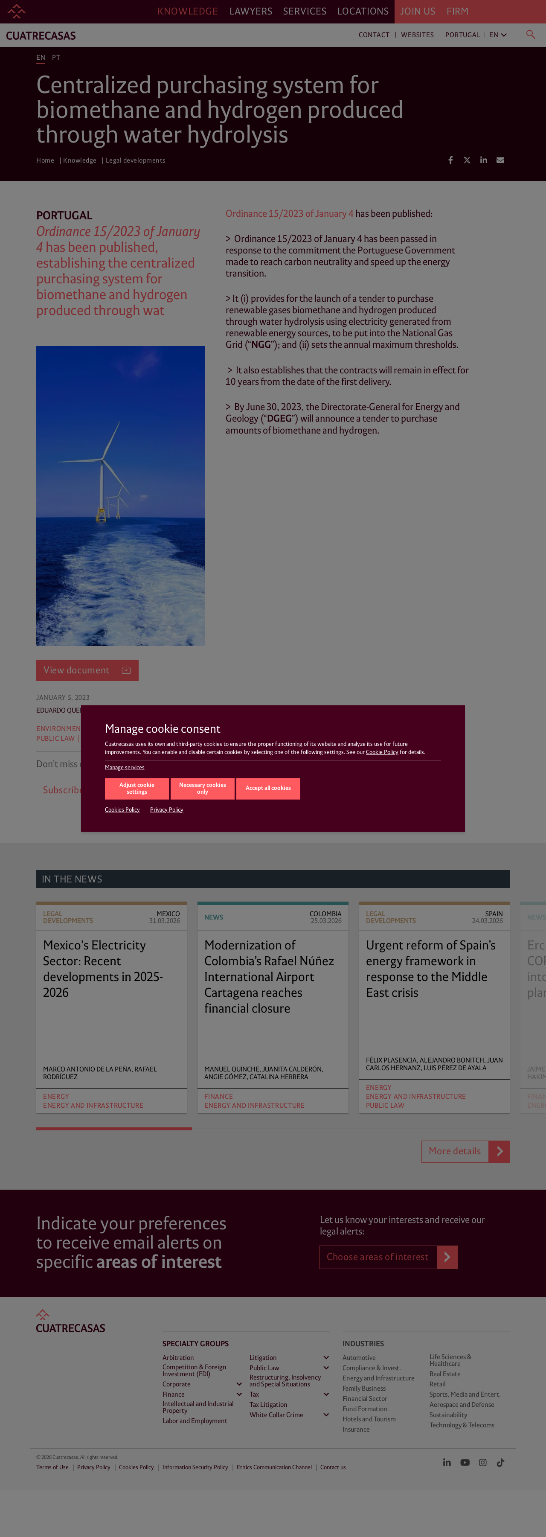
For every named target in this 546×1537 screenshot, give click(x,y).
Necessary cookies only (202, 788)
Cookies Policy (122, 809)
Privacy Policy (166, 809)
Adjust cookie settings (136, 788)
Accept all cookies (268, 788)
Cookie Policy (382, 752)
